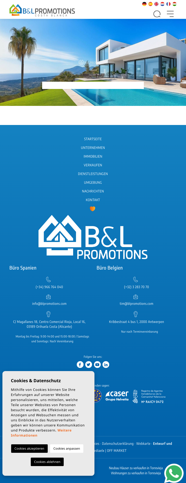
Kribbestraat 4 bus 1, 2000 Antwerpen (136, 322)
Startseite (93, 139)
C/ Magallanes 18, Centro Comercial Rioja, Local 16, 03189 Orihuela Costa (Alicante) (49, 324)
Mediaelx (97, 451)
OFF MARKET (117, 451)
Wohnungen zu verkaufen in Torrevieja (136, 473)
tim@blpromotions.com (137, 304)
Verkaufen (93, 165)
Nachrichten (93, 191)
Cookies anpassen (67, 448)
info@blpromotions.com (49, 304)
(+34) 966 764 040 (49, 287)
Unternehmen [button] (93, 148)
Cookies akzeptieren (29, 448)
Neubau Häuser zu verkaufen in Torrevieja (136, 468)
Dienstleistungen (93, 174)
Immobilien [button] (93, 156)
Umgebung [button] (93, 183)
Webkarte (143, 444)
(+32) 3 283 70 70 (136, 287)
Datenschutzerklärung (118, 444)
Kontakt (93, 200)
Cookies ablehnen (47, 462)
